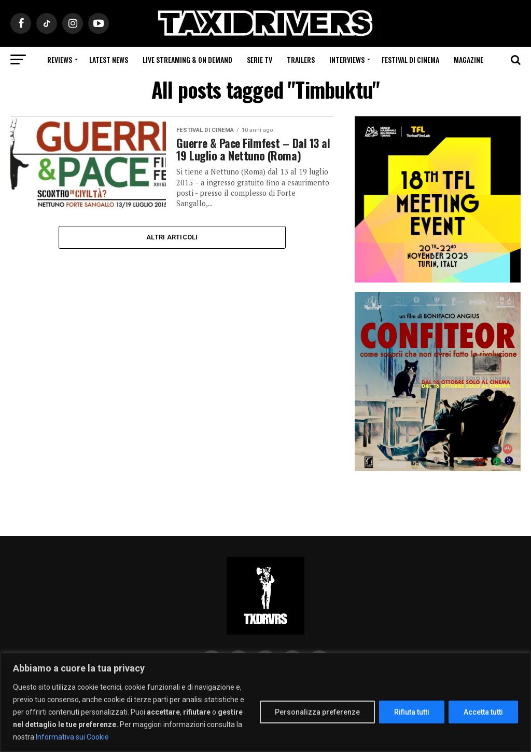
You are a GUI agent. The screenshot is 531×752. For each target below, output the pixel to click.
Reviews (59, 59)
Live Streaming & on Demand (187, 59)
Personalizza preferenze (317, 712)
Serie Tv (259, 59)
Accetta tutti (483, 712)
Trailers (301, 59)
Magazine (468, 59)
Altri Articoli (172, 237)
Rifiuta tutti (411, 712)
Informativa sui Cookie (72, 737)
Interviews (347, 59)
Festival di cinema (410, 59)
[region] (265, 702)
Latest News (108, 59)
